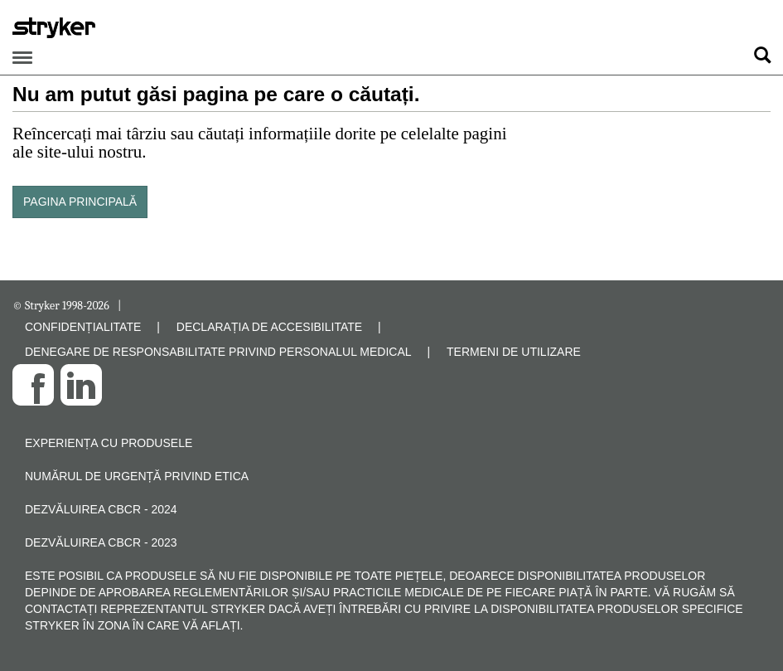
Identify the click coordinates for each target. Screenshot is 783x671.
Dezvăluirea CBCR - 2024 (101, 509)
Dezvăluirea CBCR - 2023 (101, 542)
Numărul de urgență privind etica (137, 476)
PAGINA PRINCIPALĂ (80, 201)
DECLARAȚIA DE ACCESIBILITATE (269, 326)
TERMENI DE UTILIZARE (514, 351)
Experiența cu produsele (108, 443)
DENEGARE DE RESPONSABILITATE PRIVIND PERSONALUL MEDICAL (218, 351)
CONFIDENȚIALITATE (83, 326)
